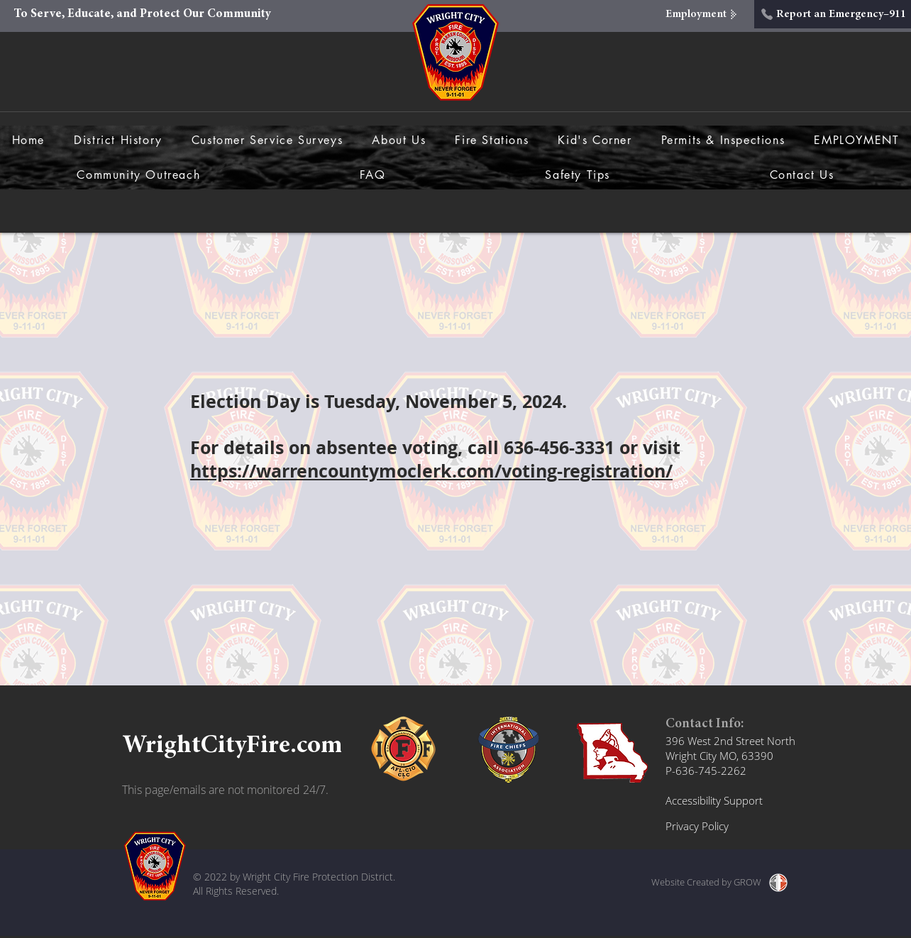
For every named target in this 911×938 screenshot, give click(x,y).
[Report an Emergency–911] (832, 14)
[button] (399, 140)
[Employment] (703, 14)
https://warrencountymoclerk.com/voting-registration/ (431, 470)
